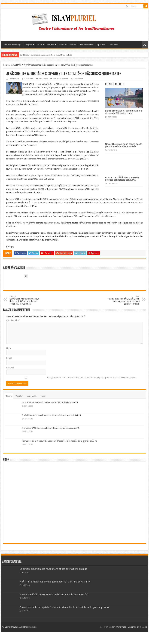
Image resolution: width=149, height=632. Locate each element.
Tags (42, 396)
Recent (9, 396)
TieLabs (143, 627)
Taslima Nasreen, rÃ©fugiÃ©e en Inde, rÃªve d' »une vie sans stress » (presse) (123, 300)
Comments (31, 396)
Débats (73, 45)
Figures (50, 45)
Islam (39, 45)
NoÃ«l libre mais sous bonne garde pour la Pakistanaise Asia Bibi (123, 145)
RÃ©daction (14, 79)
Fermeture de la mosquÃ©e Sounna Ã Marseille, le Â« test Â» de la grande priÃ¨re (59, 441)
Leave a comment (60, 79)
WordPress (121, 627)
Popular (19, 396)
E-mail (9, 358)
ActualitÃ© (16, 65)
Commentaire (13, 320)
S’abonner (113, 45)
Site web (10, 368)
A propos (101, 45)
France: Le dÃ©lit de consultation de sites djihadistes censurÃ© (122, 178)
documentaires (86, 45)
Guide (61, 45)
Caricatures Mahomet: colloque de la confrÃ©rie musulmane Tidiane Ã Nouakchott (25, 300)
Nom (8, 348)
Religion (28, 45)
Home (6, 65)
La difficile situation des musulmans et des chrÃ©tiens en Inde (46, 55)
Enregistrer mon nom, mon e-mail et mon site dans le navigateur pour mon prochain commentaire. (91, 377)
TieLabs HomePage (12, 45)
